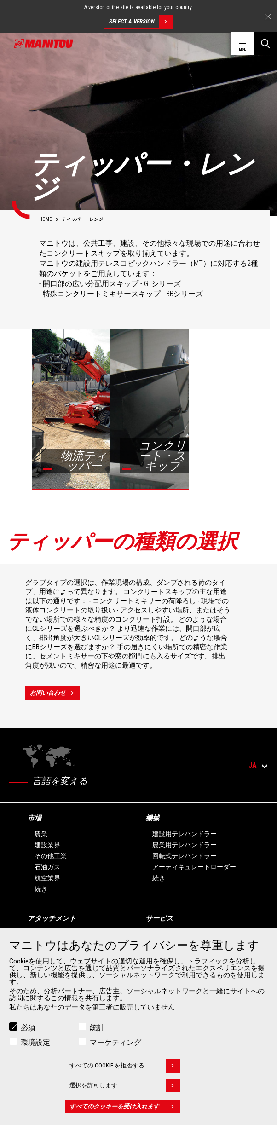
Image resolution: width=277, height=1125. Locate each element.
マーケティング (115, 1042)
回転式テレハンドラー (184, 856)
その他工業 (51, 856)
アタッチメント (52, 918)
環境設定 (35, 1042)
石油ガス (47, 867)
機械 (152, 818)
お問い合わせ (55, 693)
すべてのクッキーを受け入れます (124, 1106)
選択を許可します (124, 1085)
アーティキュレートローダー (194, 867)
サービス (159, 918)
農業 (41, 833)
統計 (97, 1027)
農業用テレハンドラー (184, 844)
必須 (28, 1027)
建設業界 (47, 844)
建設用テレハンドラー (184, 833)
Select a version (141, 21)
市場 (34, 818)
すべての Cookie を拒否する (124, 1066)
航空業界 (47, 878)
